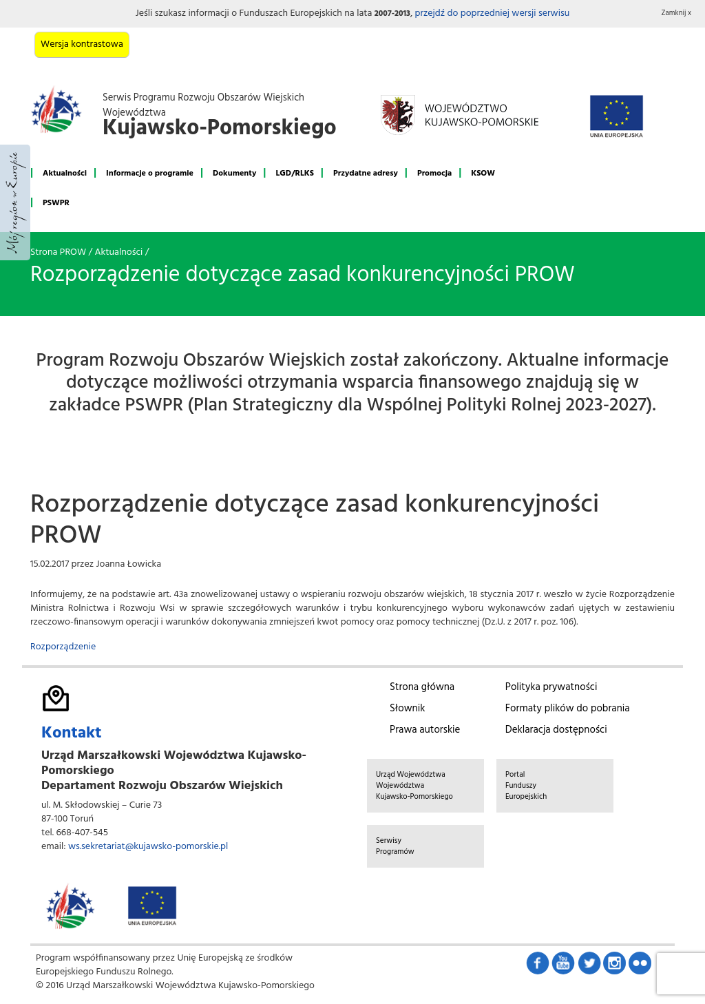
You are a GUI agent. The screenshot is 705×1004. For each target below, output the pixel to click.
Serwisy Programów (395, 846)
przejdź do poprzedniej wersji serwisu (491, 13)
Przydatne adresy (365, 173)
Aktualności (65, 173)
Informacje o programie (149, 173)
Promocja (434, 173)
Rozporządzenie (63, 647)
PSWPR (56, 203)
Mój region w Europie (15, 202)
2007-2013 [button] (392, 14)
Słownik (407, 708)
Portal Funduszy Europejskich (526, 785)
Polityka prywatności (551, 687)
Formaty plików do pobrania (567, 708)
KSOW (483, 173)
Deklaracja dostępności (556, 730)
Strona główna (422, 687)
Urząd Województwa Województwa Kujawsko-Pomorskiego (414, 785)
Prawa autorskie (425, 730)
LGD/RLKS (294, 173)
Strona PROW (58, 252)
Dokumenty (234, 173)
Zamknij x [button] (677, 13)
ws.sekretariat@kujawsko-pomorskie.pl (148, 847)
